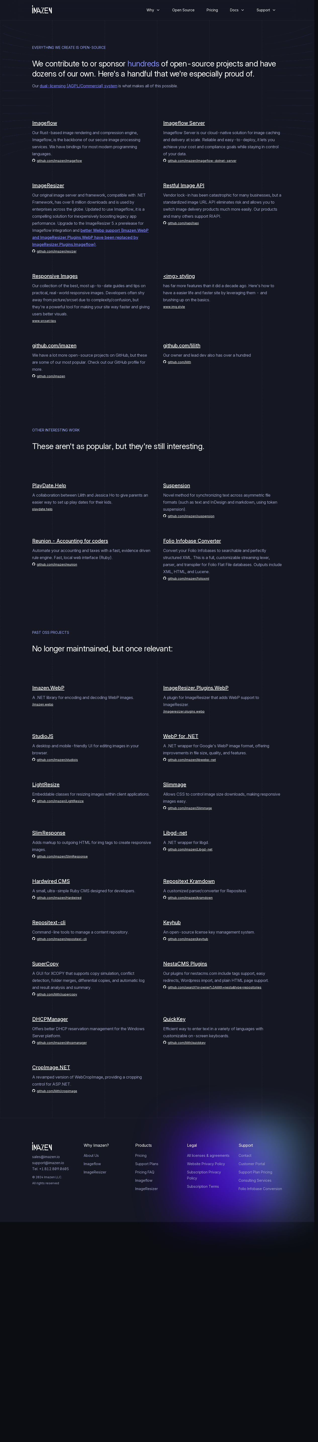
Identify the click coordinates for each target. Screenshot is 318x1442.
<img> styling (179, 276)
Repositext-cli (49, 922)
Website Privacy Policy (206, 1164)
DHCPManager (50, 1019)
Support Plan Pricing (255, 1172)
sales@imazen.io (46, 1157)
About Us (91, 1155)
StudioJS (42, 736)
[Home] (46, 10)
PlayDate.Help (49, 486)
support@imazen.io (48, 1163)
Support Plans (146, 1164)
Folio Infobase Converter (192, 541)
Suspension (176, 486)
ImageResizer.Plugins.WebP (196, 688)
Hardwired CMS (51, 881)
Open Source (183, 10)
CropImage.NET (51, 1067)
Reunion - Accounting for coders (70, 541)
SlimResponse (48, 833)
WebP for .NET (180, 736)
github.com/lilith (181, 346)
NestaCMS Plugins (185, 964)
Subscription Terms (203, 1186)
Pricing (212, 10)
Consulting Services (255, 1180)
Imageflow (44, 123)
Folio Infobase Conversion (260, 1189)
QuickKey (174, 1019)
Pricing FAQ (144, 1172)
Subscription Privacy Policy (204, 1175)
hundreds (143, 63)
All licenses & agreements (208, 1155)
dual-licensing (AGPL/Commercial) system (78, 85)
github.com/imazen (54, 346)
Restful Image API (183, 185)
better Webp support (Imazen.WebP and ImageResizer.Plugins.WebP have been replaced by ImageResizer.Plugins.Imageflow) (90, 237)
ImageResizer (48, 185)
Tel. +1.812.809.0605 (50, 1169)
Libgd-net (175, 833)
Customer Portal (252, 1164)
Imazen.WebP (48, 688)
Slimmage (174, 785)
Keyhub (172, 922)
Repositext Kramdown (189, 881)
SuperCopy (45, 964)
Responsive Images (55, 276)
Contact (245, 1155)
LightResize (46, 785)
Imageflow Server (184, 123)
